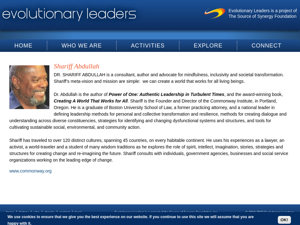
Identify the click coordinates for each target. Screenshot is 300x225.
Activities (148, 45)
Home (23, 45)
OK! (284, 220)
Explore (208, 45)
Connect (267, 45)
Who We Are (82, 45)
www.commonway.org (30, 170)
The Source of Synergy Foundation (262, 16)
